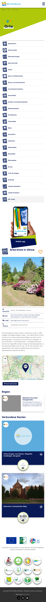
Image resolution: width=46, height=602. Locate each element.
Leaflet (22, 379)
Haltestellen (9, 147)
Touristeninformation (13, 89)
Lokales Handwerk (11, 186)
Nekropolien (9, 160)
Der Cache (15, 9)
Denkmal (8, 180)
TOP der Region (11, 173)
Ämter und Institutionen (14, 82)
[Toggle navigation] (43, 3)
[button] (40, 281)
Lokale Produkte (11, 193)
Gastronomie (10, 50)
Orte (8, 9)
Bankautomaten (11, 108)
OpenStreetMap (31, 379)
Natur (7, 128)
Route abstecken (10, 384)
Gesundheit (9, 95)
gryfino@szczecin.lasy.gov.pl (20, 320)
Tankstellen (9, 121)
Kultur (7, 69)
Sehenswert (9, 43)
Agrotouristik (10, 63)
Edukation (9, 141)
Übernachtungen (11, 56)
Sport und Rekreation (13, 76)
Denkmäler (9, 154)
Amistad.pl (26, 594)
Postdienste (10, 115)
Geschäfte (9, 134)
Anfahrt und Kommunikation (15, 102)
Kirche (7, 167)
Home (4, 9)
